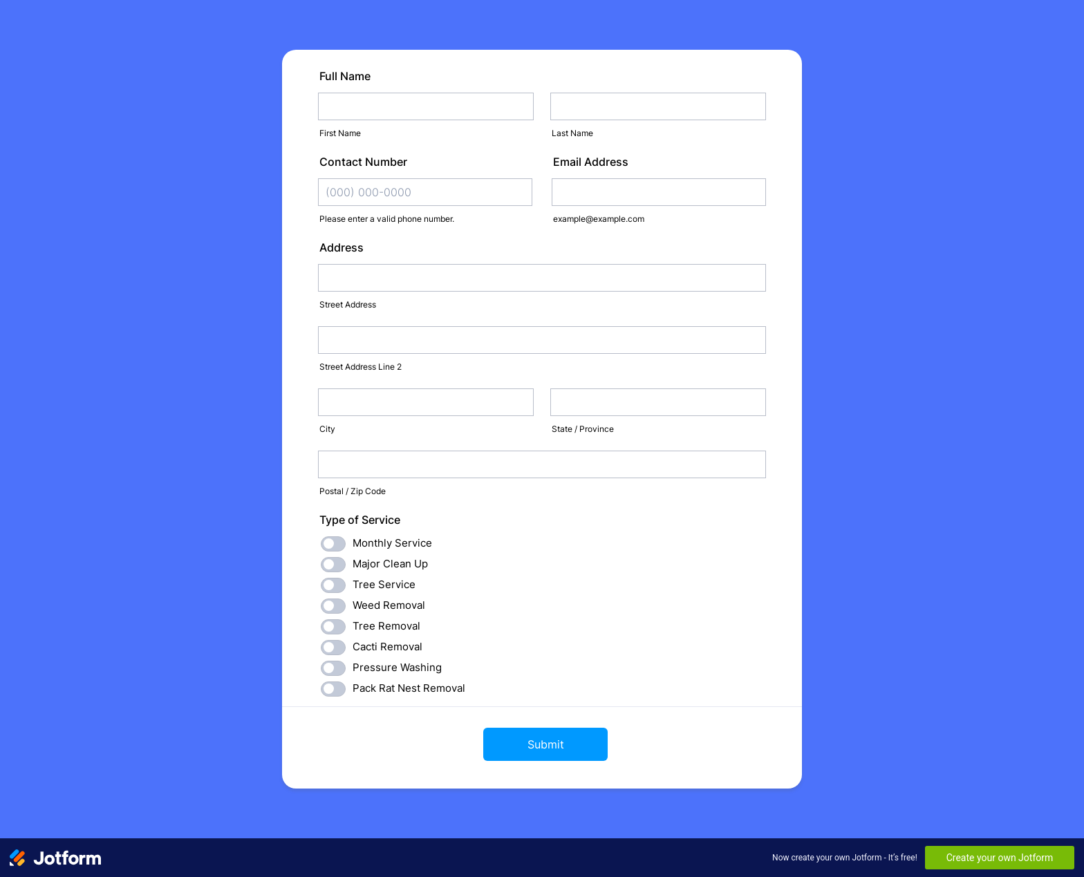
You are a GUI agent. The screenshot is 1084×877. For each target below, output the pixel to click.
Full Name (345, 76)
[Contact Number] (425, 192)
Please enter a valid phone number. (386, 219)
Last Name (572, 133)
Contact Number (363, 162)
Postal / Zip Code (352, 491)
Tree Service (384, 584)
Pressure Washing (397, 667)
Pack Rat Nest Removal (409, 688)
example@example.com (598, 219)
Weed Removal (389, 605)
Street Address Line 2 (360, 366)
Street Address (347, 304)
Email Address (590, 162)
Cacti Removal (387, 646)
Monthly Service (392, 542)
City (327, 429)
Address (341, 247)
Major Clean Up (390, 563)
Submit (545, 744)
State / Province (583, 429)
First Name (340, 133)
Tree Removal (386, 625)
